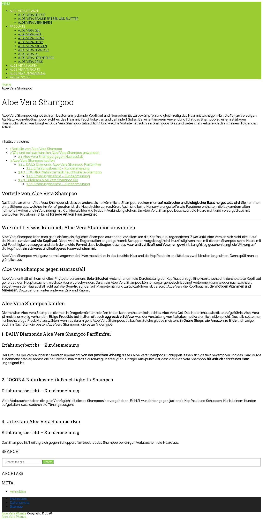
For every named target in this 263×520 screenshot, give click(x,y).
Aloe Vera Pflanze (24, 11)
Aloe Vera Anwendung (27, 73)
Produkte (17, 26)
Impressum (18, 499)
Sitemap (16, 506)
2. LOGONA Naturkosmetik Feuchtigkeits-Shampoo (60, 172)
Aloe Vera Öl (28, 54)
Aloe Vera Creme (31, 38)
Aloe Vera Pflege (31, 14)
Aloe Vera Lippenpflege (36, 57)
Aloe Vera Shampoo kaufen (32, 160)
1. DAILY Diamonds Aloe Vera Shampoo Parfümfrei (59, 164)
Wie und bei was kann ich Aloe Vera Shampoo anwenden (54, 153)
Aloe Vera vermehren (35, 22)
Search (48, 461)
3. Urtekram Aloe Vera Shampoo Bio (48, 180)
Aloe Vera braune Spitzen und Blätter (48, 18)
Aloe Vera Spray (30, 42)
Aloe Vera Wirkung (25, 69)
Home (6, 84)
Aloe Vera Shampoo (33, 50)
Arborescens (20, 77)
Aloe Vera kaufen (23, 65)
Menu (6, 3)
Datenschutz (20, 503)
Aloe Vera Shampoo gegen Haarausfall (50, 157)
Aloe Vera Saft (30, 34)
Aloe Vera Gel (29, 30)
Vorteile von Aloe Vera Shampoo (36, 149)
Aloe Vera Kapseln (32, 46)
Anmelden (18, 491)
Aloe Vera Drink (30, 61)
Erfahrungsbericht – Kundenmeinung (58, 168)
